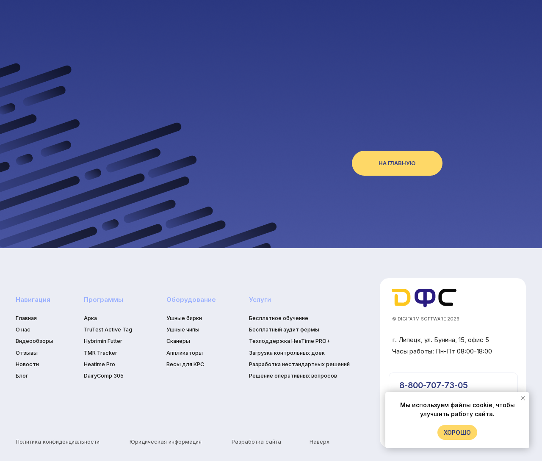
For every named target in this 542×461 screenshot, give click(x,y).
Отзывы (27, 353)
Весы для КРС (185, 364)
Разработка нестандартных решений (299, 364)
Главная (26, 318)
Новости (27, 364)
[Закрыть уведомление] (523, 398)
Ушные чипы (182, 329)
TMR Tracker (100, 353)
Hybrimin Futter (103, 341)
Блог (22, 376)
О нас (23, 329)
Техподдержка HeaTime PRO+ (289, 341)
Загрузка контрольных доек (287, 353)
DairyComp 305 (104, 376)
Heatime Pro (99, 364)
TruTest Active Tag (108, 329)
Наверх (319, 442)
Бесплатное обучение (278, 318)
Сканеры (178, 341)
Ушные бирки (184, 318)
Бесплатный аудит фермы (284, 329)
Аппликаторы (184, 353)
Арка (90, 318)
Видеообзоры (34, 341)
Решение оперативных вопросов (293, 376)
